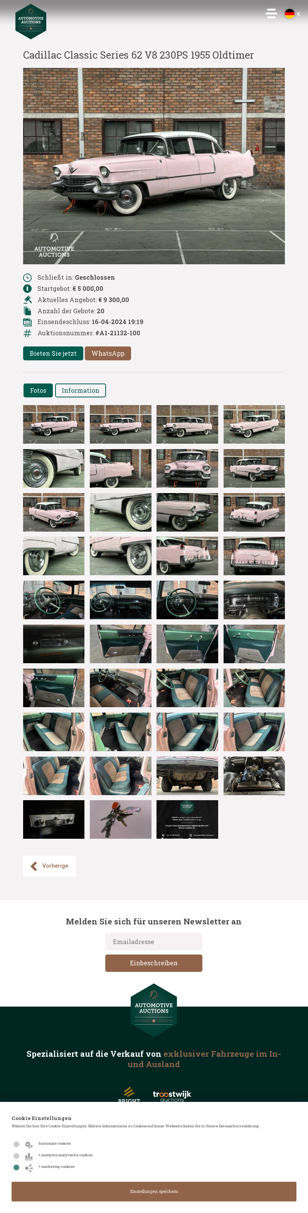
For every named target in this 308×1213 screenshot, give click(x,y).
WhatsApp (108, 353)
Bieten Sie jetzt (53, 353)
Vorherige (48, 866)
